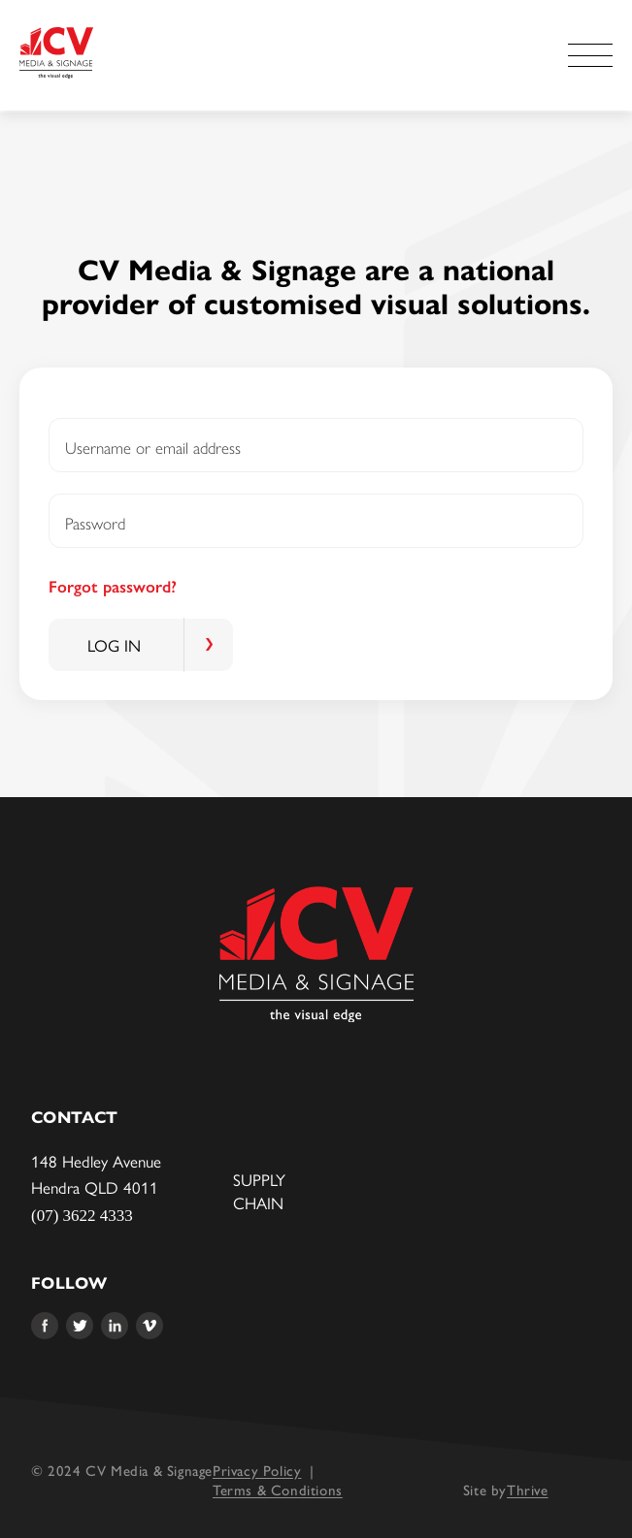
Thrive (528, 1489)
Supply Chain (259, 1191)
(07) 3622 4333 (82, 1215)
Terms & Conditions (278, 1489)
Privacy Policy (257, 1469)
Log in (114, 645)
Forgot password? (113, 586)
